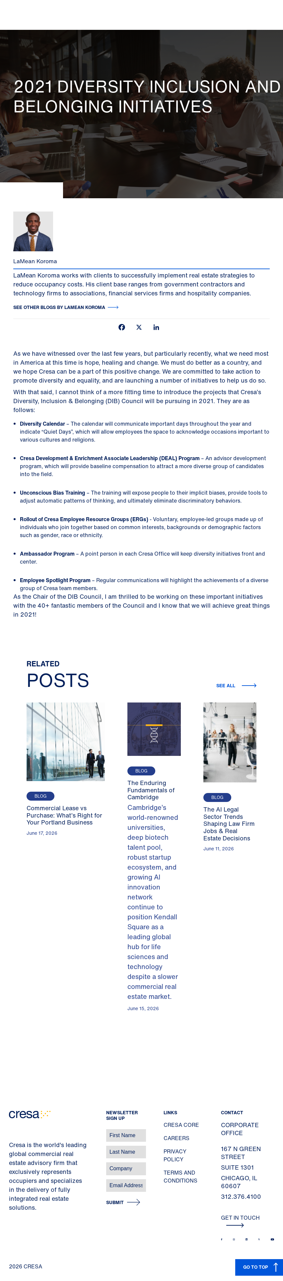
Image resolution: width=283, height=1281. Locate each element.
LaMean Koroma (35, 261)
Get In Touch (240, 1221)
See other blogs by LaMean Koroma (59, 307)
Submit (115, 1202)
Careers (176, 1138)
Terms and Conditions (180, 1177)
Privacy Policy (175, 1155)
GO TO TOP (255, 1266)
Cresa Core (181, 1125)
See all (226, 685)
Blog (40, 796)
